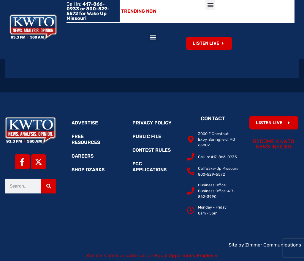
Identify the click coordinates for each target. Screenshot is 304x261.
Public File (146, 136)
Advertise (85, 123)
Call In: (88, 11)
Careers (83, 156)
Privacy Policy (152, 123)
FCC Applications (149, 166)
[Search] (48, 186)
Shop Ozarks (88, 169)
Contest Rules (151, 150)
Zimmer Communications (273, 245)
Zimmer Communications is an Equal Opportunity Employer (152, 255)
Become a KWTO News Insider (273, 144)
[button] (210, 5)
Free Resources (86, 139)
